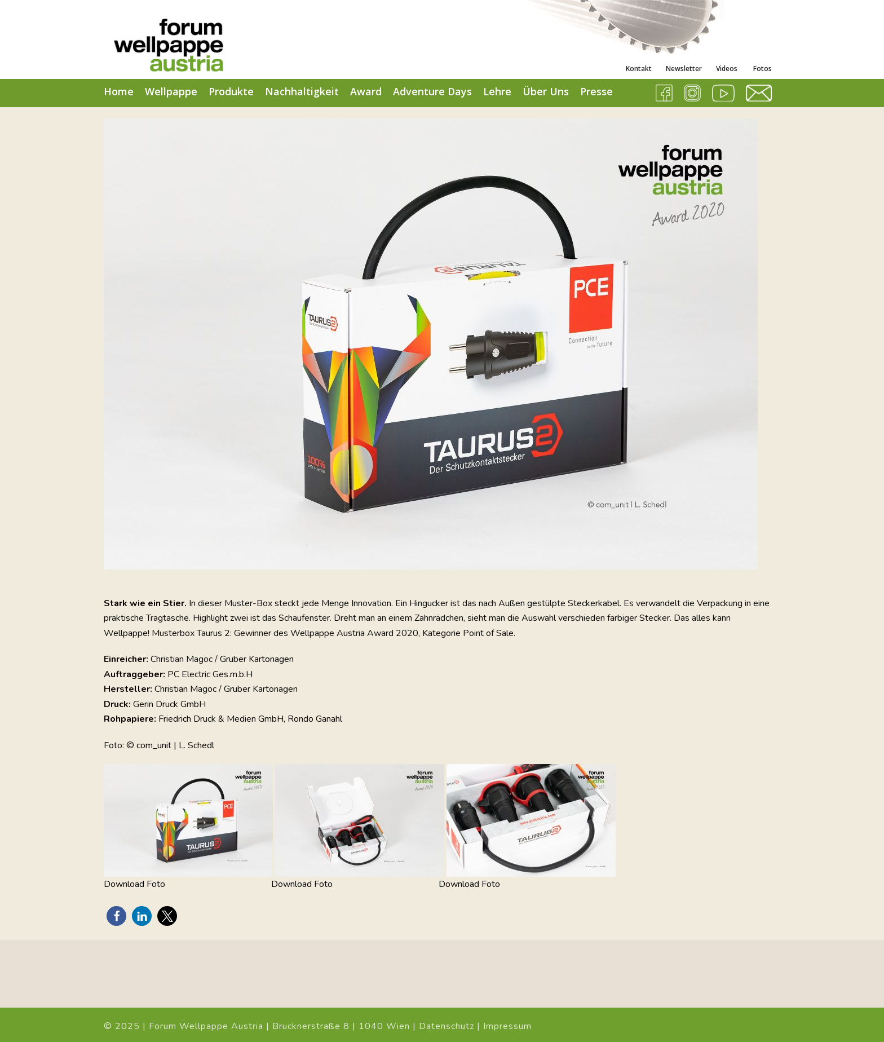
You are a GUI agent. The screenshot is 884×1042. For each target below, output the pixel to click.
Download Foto (134, 884)
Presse (596, 91)
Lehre (497, 91)
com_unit (153, 745)
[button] (116, 916)
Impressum (507, 1026)
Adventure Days (432, 91)
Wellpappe (171, 91)
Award (366, 91)
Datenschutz (446, 1026)
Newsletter (684, 68)
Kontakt (639, 68)
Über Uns (546, 91)
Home (119, 91)
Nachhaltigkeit (302, 91)
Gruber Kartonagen (257, 659)
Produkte (231, 91)
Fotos (762, 68)
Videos (726, 68)
